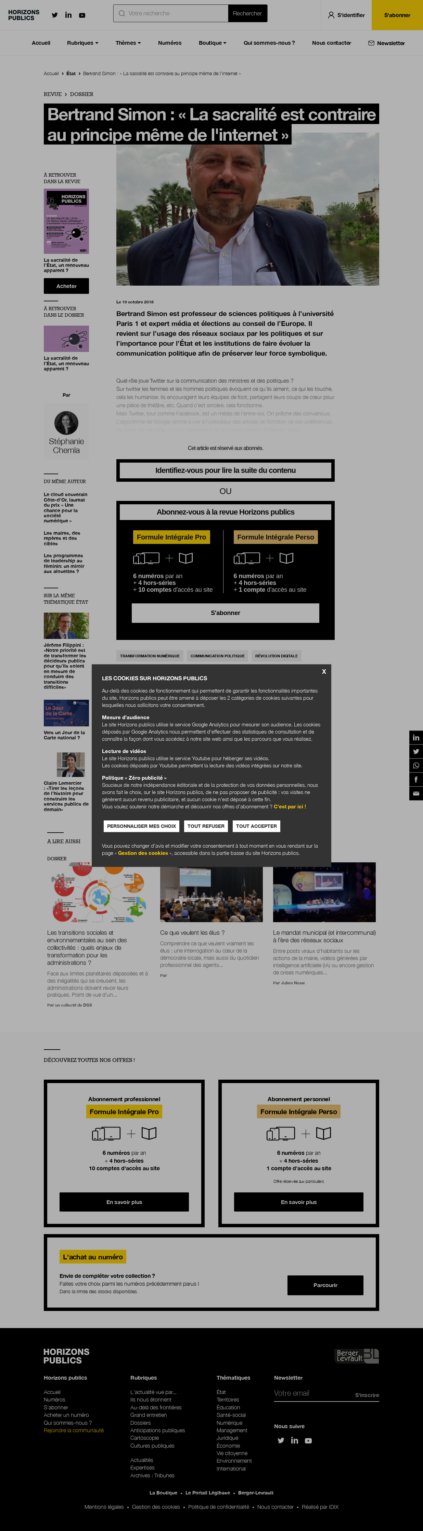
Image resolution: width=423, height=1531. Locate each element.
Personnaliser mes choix (141, 826)
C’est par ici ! (290, 806)
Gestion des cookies (143, 853)
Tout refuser (206, 826)
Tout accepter (256, 826)
